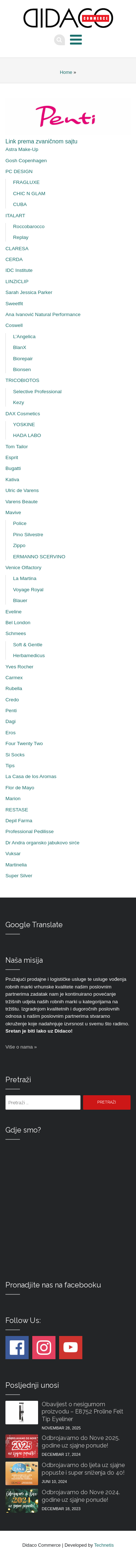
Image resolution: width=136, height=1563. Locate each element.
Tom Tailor (16, 446)
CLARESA (16, 248)
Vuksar (13, 853)
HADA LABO (27, 435)
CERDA (14, 259)
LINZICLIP (16, 281)
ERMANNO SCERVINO (39, 556)
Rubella (13, 688)
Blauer (20, 600)
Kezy (18, 402)
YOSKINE (24, 424)
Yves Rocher (19, 666)
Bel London (17, 622)
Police (19, 523)
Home (66, 72)
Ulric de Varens (22, 490)
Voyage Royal (28, 589)
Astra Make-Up (21, 149)
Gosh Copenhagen (26, 160)
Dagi (10, 721)
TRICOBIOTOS (22, 380)
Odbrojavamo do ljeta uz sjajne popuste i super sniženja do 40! (83, 1469)
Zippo (19, 545)
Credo (12, 699)
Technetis (104, 1545)
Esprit (11, 457)
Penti (11, 710)
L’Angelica (24, 336)
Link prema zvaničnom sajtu (41, 141)
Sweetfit (14, 303)
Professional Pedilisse (29, 831)
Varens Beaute (21, 501)
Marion (13, 798)
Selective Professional (37, 391)
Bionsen (22, 369)
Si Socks (15, 754)
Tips (10, 765)
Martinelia (16, 864)
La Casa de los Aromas (31, 776)
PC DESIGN (19, 171)
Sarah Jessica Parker (28, 292)
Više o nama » (21, 1047)
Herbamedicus (29, 655)
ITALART (15, 215)
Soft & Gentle (27, 644)
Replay (20, 237)
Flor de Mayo (19, 787)
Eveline (13, 611)
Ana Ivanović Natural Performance (43, 314)
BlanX (19, 347)
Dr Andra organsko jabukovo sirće (42, 842)
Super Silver (18, 875)
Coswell (14, 325)
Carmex (14, 677)
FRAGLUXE (26, 182)
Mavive (13, 512)
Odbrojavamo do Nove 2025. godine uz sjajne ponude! (81, 1441)
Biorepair (23, 358)
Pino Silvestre (28, 534)
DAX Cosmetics (22, 413)
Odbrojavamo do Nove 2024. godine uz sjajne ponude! (81, 1496)
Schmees (15, 633)
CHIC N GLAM (29, 193)
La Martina (24, 578)
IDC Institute (19, 270)
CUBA (20, 204)
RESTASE (16, 809)
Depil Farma (18, 820)
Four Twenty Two (24, 743)
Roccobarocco (29, 226)
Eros (10, 732)
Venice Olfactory (23, 567)
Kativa (12, 479)
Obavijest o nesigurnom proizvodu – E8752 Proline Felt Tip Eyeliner (82, 1412)
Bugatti (13, 468)
